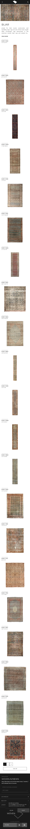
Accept (23, 810)
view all (15, 768)
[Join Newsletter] (27, 790)
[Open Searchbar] (28, 2)
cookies (13, 804)
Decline (11, 810)
